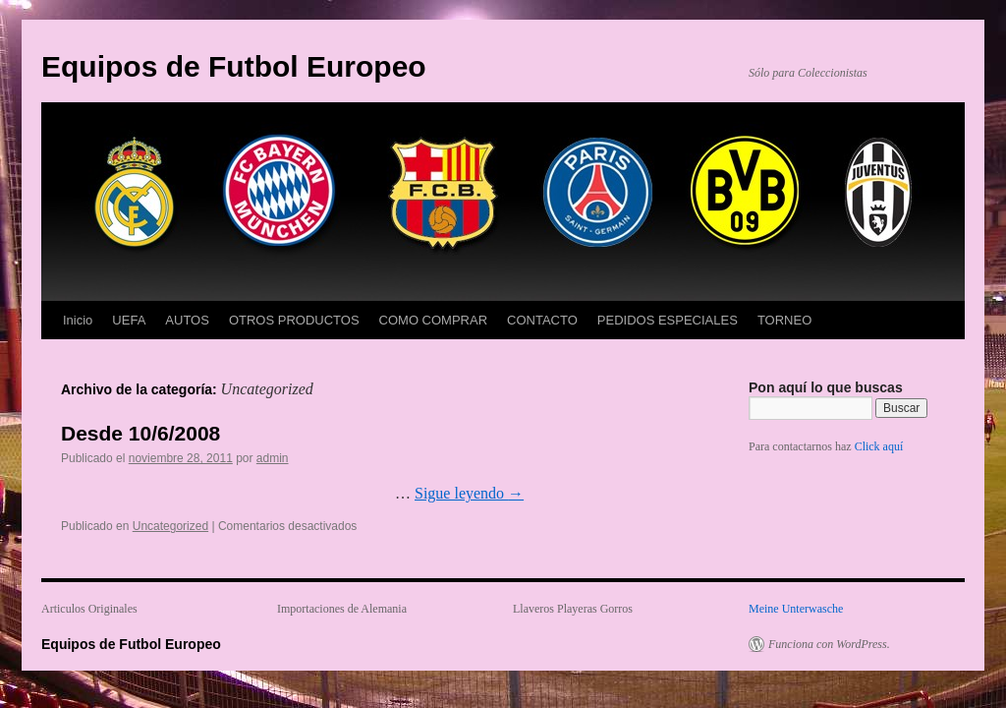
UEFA (128, 320)
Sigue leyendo (469, 493)
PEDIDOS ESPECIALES (667, 320)
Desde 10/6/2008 (140, 433)
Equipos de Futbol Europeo (233, 66)
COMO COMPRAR (433, 320)
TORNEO (784, 320)
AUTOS (187, 320)
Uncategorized (170, 526)
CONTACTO (542, 320)
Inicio (77, 320)
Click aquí (879, 446)
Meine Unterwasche (796, 609)
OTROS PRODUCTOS (294, 320)
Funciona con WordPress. (829, 644)
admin (272, 458)
